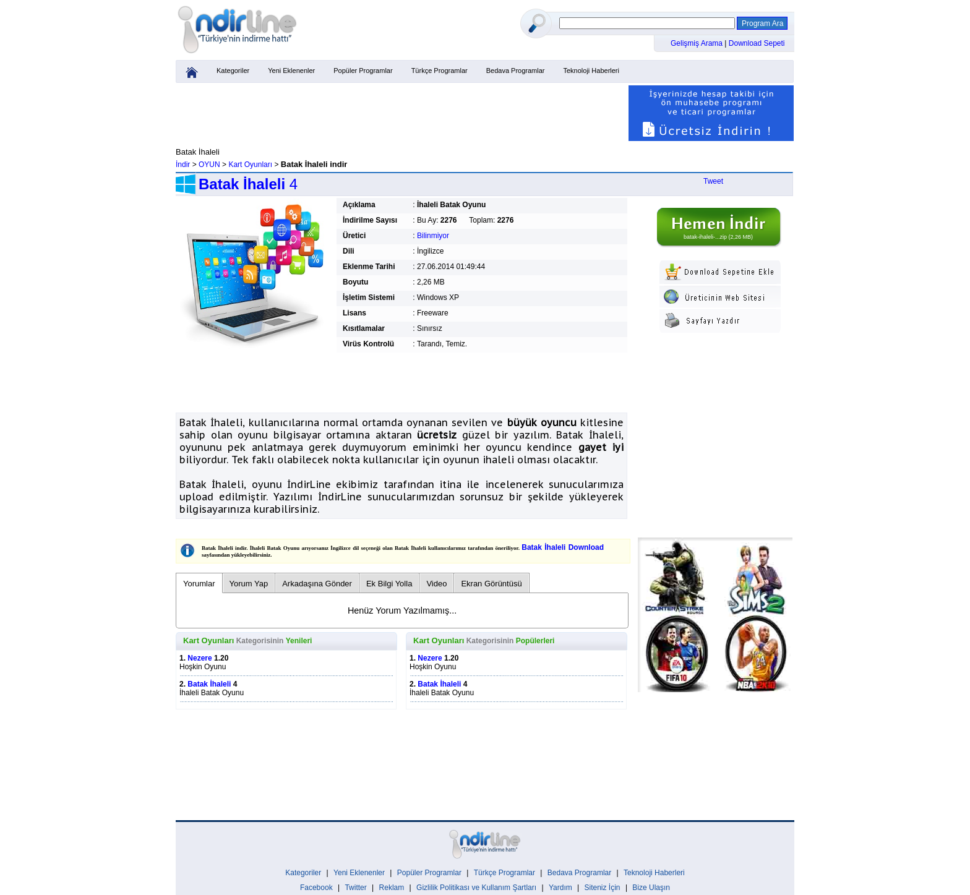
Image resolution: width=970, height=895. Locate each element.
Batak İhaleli (209, 684)
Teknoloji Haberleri (591, 70)
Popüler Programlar (362, 70)
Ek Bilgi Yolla (389, 583)
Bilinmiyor (433, 235)
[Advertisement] (401, 113)
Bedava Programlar (515, 70)
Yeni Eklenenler (291, 70)
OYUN (209, 164)
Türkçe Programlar (439, 70)
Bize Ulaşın (651, 887)
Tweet (713, 181)
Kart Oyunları (250, 164)
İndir (183, 164)
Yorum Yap (249, 583)
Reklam (392, 887)
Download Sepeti (757, 43)
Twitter (355, 887)
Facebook (316, 887)
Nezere (199, 658)
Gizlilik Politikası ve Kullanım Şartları (476, 887)
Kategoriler (233, 70)
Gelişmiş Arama (697, 43)
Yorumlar (199, 583)
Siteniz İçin (602, 887)
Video (436, 583)
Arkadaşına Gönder (317, 583)
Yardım (560, 887)
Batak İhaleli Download (562, 547)
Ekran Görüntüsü (491, 583)
